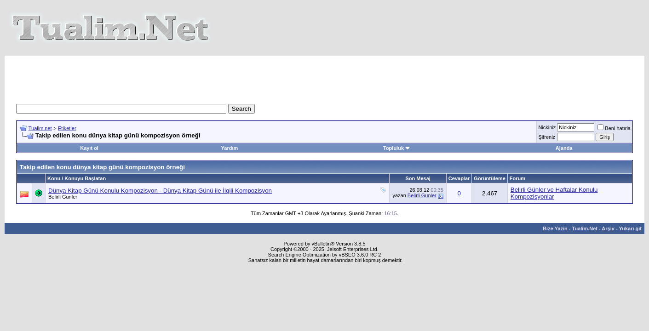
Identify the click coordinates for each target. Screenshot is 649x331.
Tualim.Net (584, 228)
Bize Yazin (555, 228)
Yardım (229, 148)
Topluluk (396, 148)
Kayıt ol (89, 148)
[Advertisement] (324, 76)
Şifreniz (546, 137)
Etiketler (67, 128)
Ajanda (564, 148)
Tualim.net (40, 128)
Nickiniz (547, 127)
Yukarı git (630, 228)
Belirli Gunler (62, 197)
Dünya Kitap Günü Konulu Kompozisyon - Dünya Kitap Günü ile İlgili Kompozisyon (160, 190)
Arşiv (608, 228)
